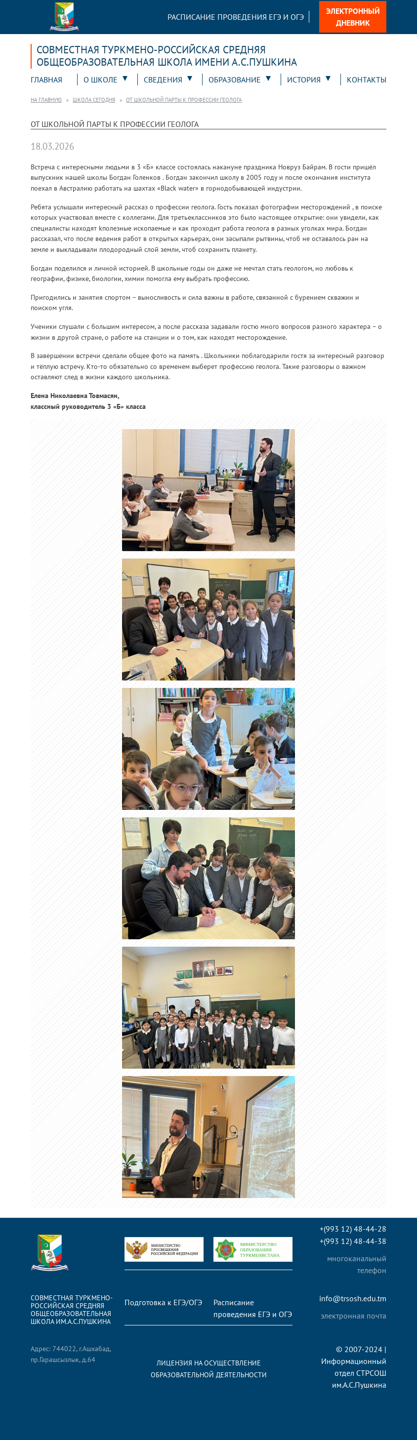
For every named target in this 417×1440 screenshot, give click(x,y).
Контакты (366, 79)
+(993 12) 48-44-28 (353, 1229)
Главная (46, 79)
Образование (234, 79)
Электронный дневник (353, 17)
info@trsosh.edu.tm (352, 1298)
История (304, 79)
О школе (100, 79)
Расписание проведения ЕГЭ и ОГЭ (235, 17)
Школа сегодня (94, 99)
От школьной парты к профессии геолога (184, 99)
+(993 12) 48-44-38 (353, 1241)
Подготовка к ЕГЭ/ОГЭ (163, 1302)
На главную (46, 99)
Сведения (163, 79)
